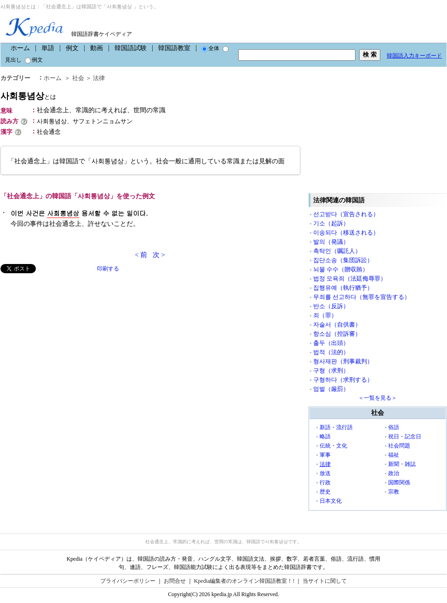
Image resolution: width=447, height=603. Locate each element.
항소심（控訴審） (337, 333)
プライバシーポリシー (127, 581)
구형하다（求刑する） (343, 379)
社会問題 (399, 445)
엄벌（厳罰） (331, 388)
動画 (96, 48)
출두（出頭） (331, 342)
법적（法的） (331, 352)
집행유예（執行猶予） (343, 287)
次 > (159, 254)
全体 (210, 48)
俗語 (393, 427)
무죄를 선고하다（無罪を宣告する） (361, 296)
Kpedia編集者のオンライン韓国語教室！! (244, 581)
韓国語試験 (131, 48)
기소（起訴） (331, 223)
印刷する (108, 268)
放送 (325, 473)
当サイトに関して (325, 581)
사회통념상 (28, 96)
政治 (393, 473)
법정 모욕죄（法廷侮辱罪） (349, 278)
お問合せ (175, 581)
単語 (47, 48)
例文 (72, 48)
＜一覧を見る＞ (377, 398)
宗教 (393, 491)
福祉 (393, 455)
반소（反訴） (331, 306)
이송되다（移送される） (346, 232)
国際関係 (399, 482)
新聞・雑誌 (402, 464)
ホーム (20, 48)
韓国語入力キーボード (414, 55)
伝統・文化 (333, 445)
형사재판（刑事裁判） (343, 361)
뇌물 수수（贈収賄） (340, 269)
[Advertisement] (69, 337)
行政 (325, 482)
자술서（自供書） (337, 324)
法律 (99, 78)
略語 (325, 436)
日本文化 (331, 501)
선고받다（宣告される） (346, 214)
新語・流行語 (336, 427)
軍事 (325, 455)
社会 (78, 78)
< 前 (141, 254)
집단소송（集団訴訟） (343, 260)
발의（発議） (331, 241)
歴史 (325, 491)
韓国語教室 (174, 48)
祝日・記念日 (404, 436)
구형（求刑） (331, 370)
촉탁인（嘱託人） (337, 250)
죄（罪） (325, 315)
